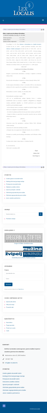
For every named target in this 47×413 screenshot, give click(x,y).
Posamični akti (10, 307)
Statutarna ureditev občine (13, 187)
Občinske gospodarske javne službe (15, 192)
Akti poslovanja (10, 304)
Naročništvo (9, 322)
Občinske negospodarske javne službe (16, 195)
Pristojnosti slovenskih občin (13, 184)
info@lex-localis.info (11, 363)
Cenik (7, 331)
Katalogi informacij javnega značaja (15, 181)
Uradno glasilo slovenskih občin (14, 178)
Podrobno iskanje (10, 219)
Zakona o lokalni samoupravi (13, 48)
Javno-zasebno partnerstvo (13, 198)
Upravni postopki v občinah (13, 190)
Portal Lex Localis (10, 328)
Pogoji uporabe (10, 325)
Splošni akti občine (11, 302)
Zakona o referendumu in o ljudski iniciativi (30, 44)
